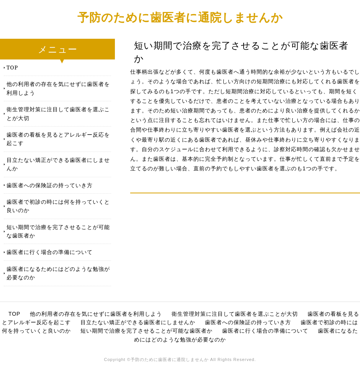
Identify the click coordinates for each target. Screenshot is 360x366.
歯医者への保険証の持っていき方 (50, 185)
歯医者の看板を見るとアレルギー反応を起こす (58, 139)
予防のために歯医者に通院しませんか (180, 17)
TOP (12, 67)
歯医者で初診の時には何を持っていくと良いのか (58, 206)
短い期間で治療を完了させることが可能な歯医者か (58, 231)
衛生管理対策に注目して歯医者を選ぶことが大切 (58, 113)
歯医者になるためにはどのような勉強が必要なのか (58, 273)
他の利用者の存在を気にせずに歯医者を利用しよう (58, 88)
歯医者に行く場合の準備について (50, 252)
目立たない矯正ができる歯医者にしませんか (58, 164)
